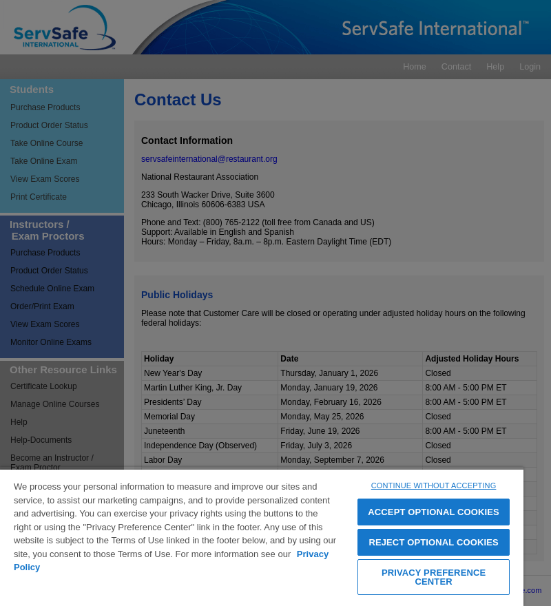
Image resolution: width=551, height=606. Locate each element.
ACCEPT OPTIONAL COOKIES (433, 512)
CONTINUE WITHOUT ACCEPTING (434, 485)
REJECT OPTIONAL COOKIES (433, 542)
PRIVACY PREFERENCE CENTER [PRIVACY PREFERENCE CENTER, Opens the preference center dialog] (434, 577)
